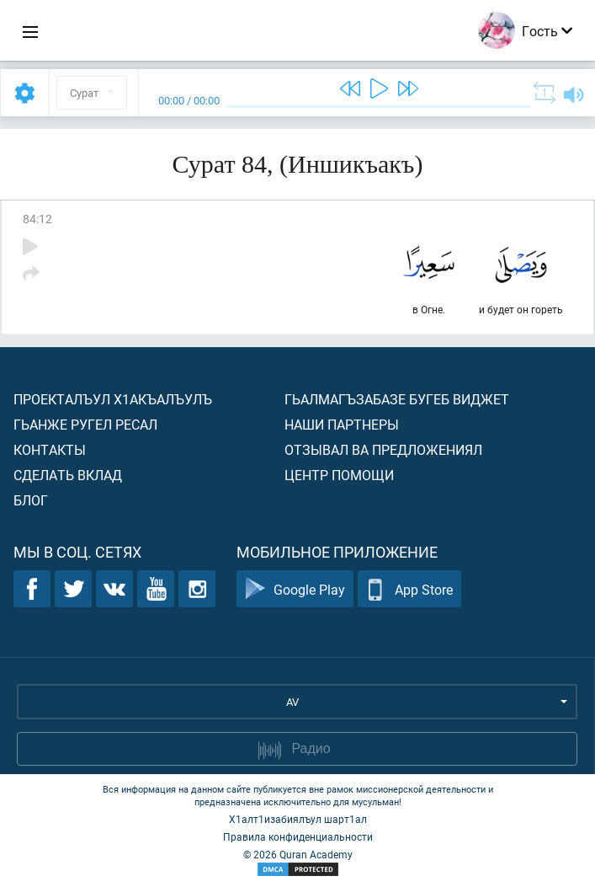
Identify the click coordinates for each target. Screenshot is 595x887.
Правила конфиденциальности (298, 836)
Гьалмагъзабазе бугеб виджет (396, 399)
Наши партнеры (341, 424)
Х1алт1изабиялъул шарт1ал (298, 819)
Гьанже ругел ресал (85, 424)
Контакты (49, 449)
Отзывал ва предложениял (383, 449)
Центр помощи (339, 475)
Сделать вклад (67, 475)
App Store (409, 589)
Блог (30, 500)
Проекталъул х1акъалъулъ (112, 399)
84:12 (37, 219)
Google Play (295, 589)
